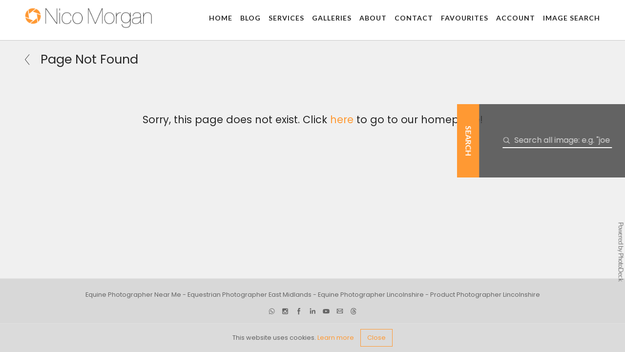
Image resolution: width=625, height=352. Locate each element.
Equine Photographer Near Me (133, 294)
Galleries (332, 18)
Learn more (335, 337)
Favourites (464, 18)
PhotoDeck (621, 267)
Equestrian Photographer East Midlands (250, 294)
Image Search (571, 18)
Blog (250, 18)
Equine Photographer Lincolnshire (371, 294)
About (373, 18)
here (342, 119)
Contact (414, 18)
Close (376, 337)
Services (286, 18)
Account (515, 18)
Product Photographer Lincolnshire (485, 294)
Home (220, 18)
